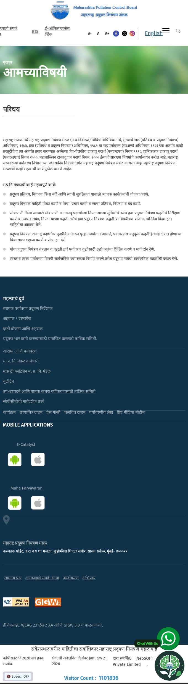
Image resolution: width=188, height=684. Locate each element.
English (154, 33)
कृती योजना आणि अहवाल (23, 328)
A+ (107, 33)
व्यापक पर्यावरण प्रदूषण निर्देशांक (28, 308)
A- (90, 33)
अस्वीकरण (71, 577)
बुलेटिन (8, 381)
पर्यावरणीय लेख (101, 412)
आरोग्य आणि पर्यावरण (20, 351)
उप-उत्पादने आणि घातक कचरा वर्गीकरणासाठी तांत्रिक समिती (49, 391)
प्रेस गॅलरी (53, 412)
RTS (35, 31)
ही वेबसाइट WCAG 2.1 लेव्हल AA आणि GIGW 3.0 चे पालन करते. (53, 625)
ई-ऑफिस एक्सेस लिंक (57, 31)
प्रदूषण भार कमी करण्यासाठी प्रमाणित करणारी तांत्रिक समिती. (50, 338)
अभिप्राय (89, 577)
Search (178, 31)
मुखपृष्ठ (7, 62)
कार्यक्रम (9, 412)
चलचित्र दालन (74, 412)
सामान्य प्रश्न (13, 577)
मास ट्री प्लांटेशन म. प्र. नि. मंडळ (27, 371)
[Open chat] (169, 665)
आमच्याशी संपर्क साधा (42, 577)
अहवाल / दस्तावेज (17, 318)
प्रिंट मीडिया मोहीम (131, 412)
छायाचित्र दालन (31, 412)
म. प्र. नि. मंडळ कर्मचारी (21, 361)
